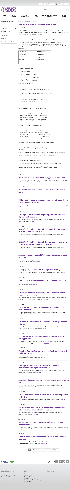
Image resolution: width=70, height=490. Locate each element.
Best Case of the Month (9, 42)
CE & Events (36, 16)
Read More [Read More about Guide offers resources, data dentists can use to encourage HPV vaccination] (44, 443)
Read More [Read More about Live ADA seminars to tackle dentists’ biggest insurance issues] (40, 182)
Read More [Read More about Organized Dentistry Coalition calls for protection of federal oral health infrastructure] (44, 357)
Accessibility (50, 474)
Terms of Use (10, 487)
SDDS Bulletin (4, 28)
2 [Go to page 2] (33, 450)
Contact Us (42, 3)
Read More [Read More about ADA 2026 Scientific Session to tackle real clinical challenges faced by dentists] (64, 399)
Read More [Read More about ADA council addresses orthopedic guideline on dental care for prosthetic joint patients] (45, 299)
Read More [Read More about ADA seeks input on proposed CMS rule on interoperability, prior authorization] (38, 261)
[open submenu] (15, 28)
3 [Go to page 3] (36, 450)
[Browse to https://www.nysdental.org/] (8, 461)
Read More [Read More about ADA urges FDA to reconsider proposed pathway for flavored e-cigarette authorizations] (34, 221)
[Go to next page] (57, 449)
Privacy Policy (3, 487)
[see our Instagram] (60, 461)
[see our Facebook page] (56, 461)
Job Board (3, 38)
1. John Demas (22, 89)
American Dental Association (8, 477)
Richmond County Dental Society (49, 16)
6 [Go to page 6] (46, 450)
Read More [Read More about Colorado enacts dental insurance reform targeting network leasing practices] (46, 343)
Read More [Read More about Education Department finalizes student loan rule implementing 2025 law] (43, 328)
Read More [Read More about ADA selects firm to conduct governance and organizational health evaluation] (34, 386)
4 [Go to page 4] (39, 450)
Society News (4, 25)
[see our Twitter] (63, 461)
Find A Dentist (51, 3)
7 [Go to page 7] (49, 450)
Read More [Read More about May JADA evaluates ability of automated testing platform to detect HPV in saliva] (34, 314)
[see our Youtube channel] (67, 461)
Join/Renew (59, 3)
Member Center (13, 16)
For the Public (64, 16)
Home (19, 21)
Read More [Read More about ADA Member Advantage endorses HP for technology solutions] (36, 284)
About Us (5, 16)
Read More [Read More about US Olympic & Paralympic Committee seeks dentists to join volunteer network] (31, 429)
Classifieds (4, 35)
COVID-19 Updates (6, 32)
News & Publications (25, 16)
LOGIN (66, 3)
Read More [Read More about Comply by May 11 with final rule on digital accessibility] (63, 272)
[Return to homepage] (18, 9)
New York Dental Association (8, 475)
